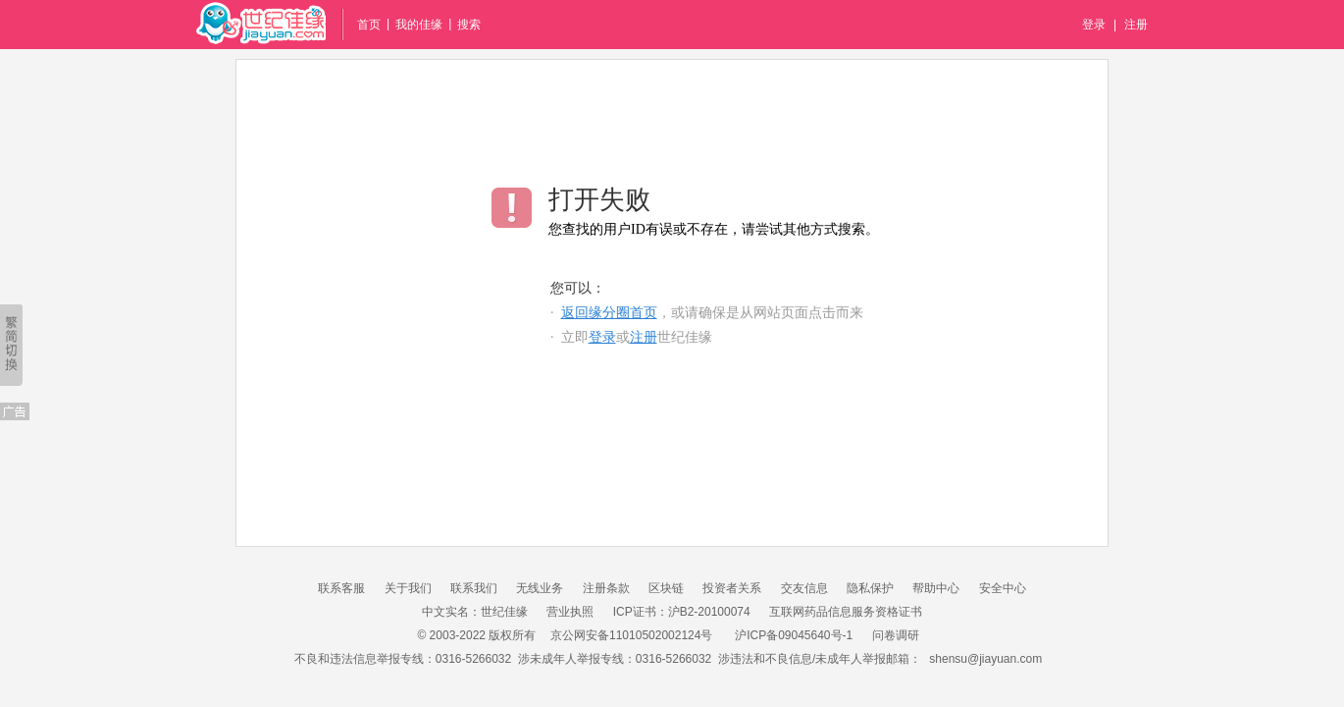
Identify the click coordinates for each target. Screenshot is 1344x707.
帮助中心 (935, 588)
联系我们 (473, 588)
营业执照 (570, 612)
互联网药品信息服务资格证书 (845, 612)
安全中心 (1002, 588)
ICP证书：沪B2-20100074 (681, 612)
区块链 (666, 588)
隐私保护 (870, 588)
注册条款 (606, 588)
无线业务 (539, 588)
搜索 (469, 24)
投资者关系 (731, 588)
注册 (1136, 24)
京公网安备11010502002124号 (631, 635)
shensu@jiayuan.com (985, 659)
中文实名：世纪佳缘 (475, 612)
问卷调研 (895, 635)
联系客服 (341, 588)
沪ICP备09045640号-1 (794, 635)
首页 (369, 24)
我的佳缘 (418, 24)
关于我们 (408, 588)
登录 (1094, 24)
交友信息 (804, 588)
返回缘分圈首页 (609, 312)
